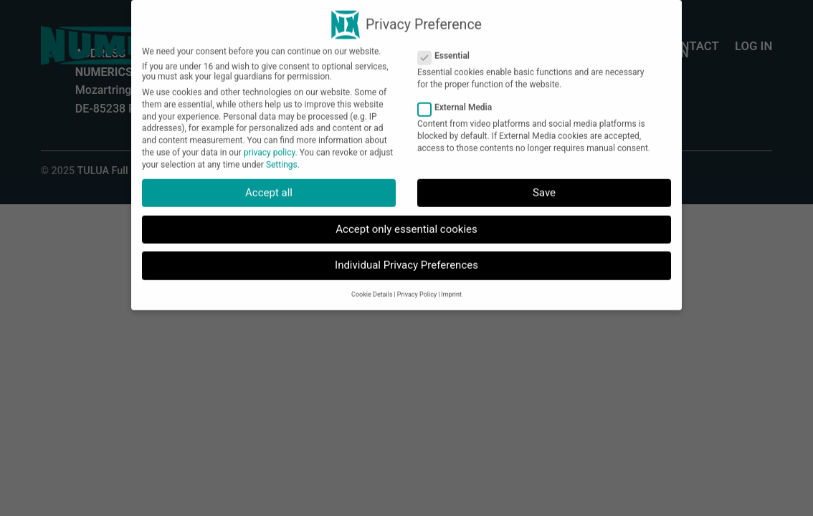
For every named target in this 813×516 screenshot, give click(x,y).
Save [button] (544, 185)
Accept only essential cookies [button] (406, 221)
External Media (460, 100)
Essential (449, 49)
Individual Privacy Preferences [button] (406, 258)
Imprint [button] (451, 287)
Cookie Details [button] (371, 287)
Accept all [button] (269, 185)
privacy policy (269, 145)
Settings (282, 157)
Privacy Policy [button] (417, 287)
